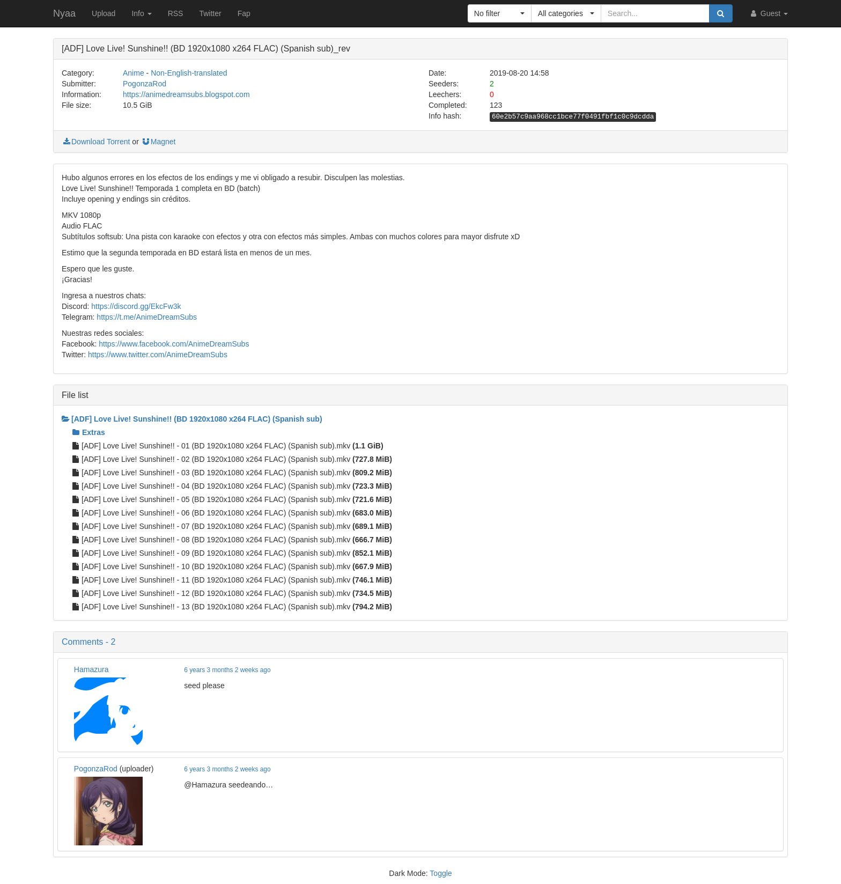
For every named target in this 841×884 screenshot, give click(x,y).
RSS (175, 13)
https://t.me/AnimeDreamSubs (147, 317)
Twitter (210, 13)
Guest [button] (768, 13)
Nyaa (64, 13)
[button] (500, 13)
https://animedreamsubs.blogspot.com (186, 94)
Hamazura (91, 669)
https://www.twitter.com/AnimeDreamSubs (157, 354)
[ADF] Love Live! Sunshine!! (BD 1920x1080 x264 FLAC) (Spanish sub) (192, 419)
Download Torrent (96, 141)
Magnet (158, 141)
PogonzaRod (144, 83)
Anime (133, 73)
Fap (244, 13)
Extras (88, 432)
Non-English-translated (189, 73)
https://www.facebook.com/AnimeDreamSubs (174, 344)
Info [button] (141, 13)
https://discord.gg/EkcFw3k (136, 306)
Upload (103, 13)
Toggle (441, 873)
